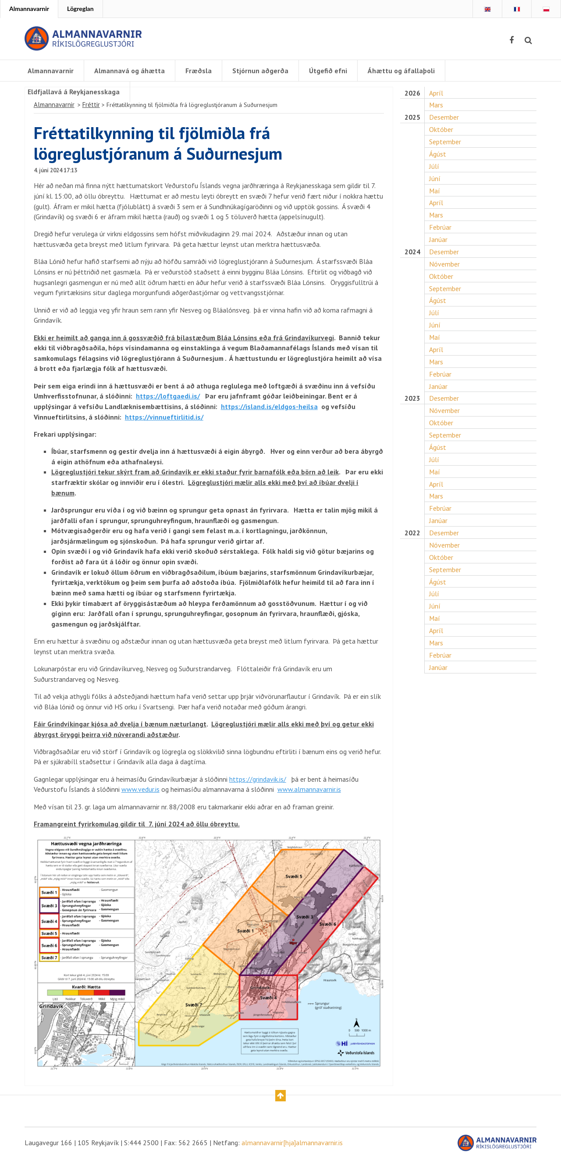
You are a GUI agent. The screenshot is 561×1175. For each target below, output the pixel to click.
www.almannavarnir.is (309, 804)
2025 (412, 121)
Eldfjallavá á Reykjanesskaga (74, 91)
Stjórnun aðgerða (262, 70)
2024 (412, 257)
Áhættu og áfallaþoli (403, 70)
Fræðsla (200, 70)
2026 (412, 97)
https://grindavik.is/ (257, 794)
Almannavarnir (29, 8)
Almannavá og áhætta (131, 70)
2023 (412, 406)
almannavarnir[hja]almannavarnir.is (292, 1158)
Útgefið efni (330, 70)
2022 (412, 542)
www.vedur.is (140, 804)
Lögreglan (80, 8)
